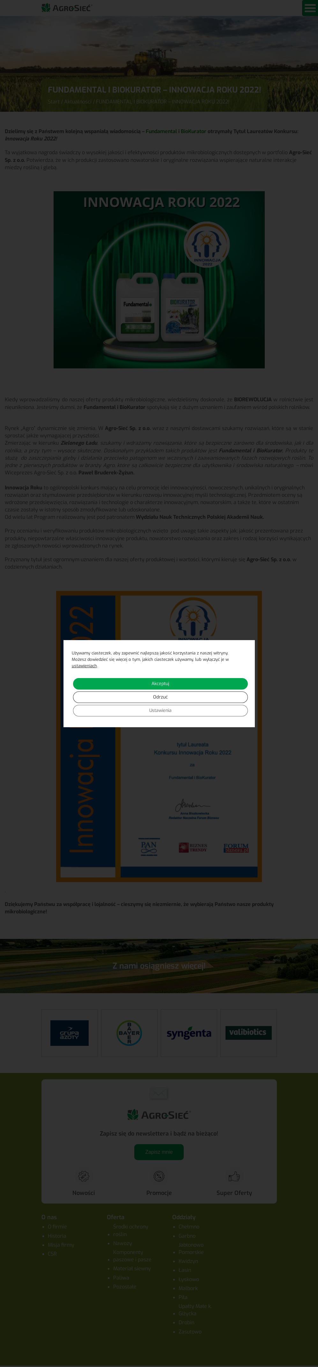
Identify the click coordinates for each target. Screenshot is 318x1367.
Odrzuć (160, 697)
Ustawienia (160, 710)
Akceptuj (160, 684)
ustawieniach (84, 665)
